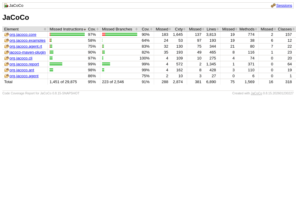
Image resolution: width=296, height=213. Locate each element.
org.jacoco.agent (24, 76)
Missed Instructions (66, 29)
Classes (285, 29)
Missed (162, 29)
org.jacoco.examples (27, 40)
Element (11, 29)
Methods (246, 29)
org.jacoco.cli (20, 58)
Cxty (179, 29)
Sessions (284, 5)
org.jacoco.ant (21, 70)
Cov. (92, 29)
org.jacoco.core (22, 34)
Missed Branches (117, 29)
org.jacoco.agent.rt (25, 46)
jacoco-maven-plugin (27, 52)
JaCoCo (256, 93)
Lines (211, 29)
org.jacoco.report (24, 64)
